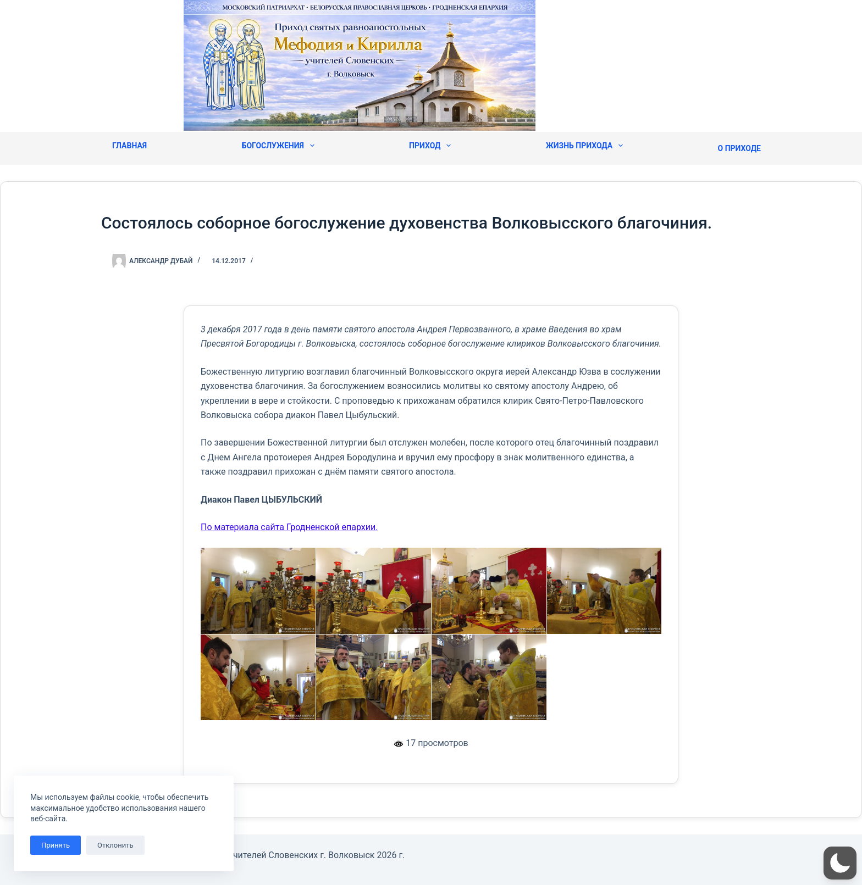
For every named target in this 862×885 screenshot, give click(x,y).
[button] (840, 863)
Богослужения (278, 145)
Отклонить (115, 845)
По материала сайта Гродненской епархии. (289, 527)
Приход (430, 145)
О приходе (739, 148)
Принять (55, 845)
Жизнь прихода (584, 145)
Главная (129, 145)
